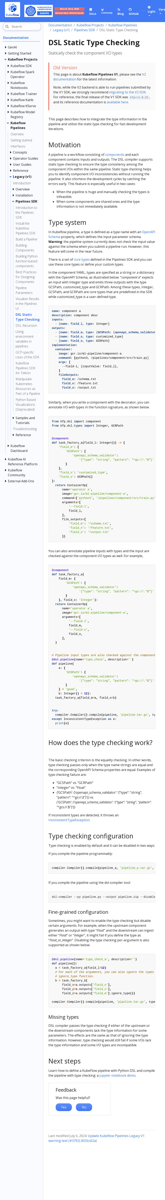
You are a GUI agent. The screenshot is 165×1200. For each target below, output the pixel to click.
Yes (63, 1107)
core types (82, 259)
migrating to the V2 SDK (127, 92)
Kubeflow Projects (90, 25)
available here (117, 102)
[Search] (22, 26)
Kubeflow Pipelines (122, 25)
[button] (151, 11)
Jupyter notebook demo (117, 1075)
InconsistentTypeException (69, 820)
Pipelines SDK (84, 30)
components (114, 154)
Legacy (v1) (61, 30)
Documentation (60, 25)
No (84, 1107)
